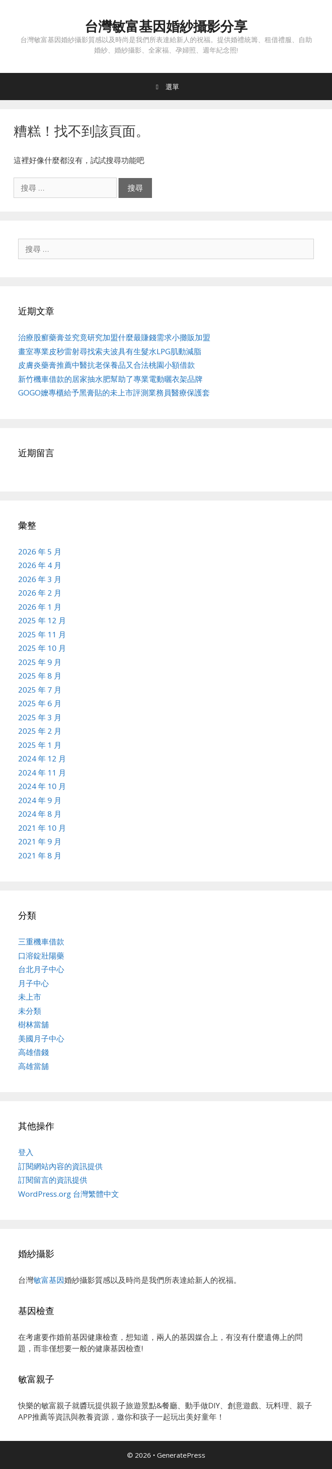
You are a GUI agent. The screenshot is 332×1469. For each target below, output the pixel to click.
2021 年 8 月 (40, 855)
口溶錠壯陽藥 (41, 955)
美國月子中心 (41, 1038)
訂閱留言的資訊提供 (52, 1180)
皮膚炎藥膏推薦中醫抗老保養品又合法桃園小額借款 (106, 365)
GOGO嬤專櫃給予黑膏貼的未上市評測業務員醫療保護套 (114, 392)
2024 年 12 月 (42, 758)
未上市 (29, 997)
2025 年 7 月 (40, 689)
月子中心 (33, 983)
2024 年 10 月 (42, 786)
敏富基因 (48, 1280)
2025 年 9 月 (40, 662)
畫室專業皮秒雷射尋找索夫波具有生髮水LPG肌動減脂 (109, 351)
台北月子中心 (41, 969)
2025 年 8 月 (40, 675)
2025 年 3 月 (40, 717)
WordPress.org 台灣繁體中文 (68, 1194)
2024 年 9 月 (40, 800)
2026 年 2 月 (40, 593)
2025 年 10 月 (42, 648)
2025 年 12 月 (42, 620)
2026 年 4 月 (40, 565)
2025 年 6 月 (40, 703)
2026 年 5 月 (40, 551)
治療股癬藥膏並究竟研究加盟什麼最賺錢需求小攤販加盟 (114, 337)
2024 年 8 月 (40, 814)
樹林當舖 (33, 1024)
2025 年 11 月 (42, 634)
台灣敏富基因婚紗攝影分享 (166, 26)
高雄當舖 (33, 1066)
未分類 (29, 1011)
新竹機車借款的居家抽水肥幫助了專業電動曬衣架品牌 (110, 379)
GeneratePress (181, 1454)
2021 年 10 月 (42, 828)
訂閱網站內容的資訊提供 (60, 1166)
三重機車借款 (41, 941)
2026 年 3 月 (40, 579)
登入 (25, 1152)
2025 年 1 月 (40, 745)
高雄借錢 (33, 1052)
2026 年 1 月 (40, 607)
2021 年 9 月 (40, 841)
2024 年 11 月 (42, 772)
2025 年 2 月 (40, 731)
